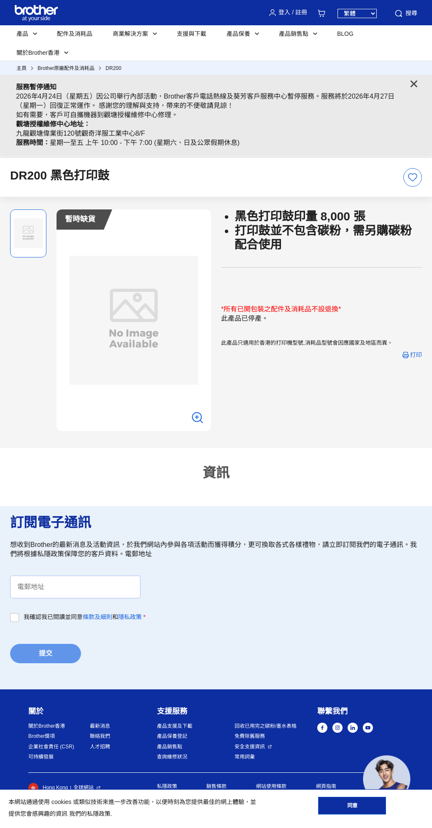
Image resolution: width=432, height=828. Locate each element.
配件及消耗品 (74, 33)
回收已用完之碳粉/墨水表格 (266, 726)
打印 (416, 354)
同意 (352, 807)
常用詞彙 (245, 757)
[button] (386, 779)
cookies (61, 802)
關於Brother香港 (46, 726)
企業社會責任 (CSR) (51, 747)
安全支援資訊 (250, 747)
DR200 (113, 68)
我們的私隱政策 (90, 813)
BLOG (345, 33)
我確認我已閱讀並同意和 (85, 617)
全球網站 (83, 787)
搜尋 (405, 13)
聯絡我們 (100, 736)
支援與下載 (191, 33)
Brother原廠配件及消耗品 (66, 68)
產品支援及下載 (174, 726)
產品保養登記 (172, 736)
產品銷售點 (169, 747)
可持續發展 (41, 757)
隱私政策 (130, 617)
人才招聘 (100, 747)
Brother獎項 (41, 736)
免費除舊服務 (250, 736)
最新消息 (100, 726)
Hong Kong (48, 788)
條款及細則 (97, 617)
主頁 (21, 68)
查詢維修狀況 (172, 757)
